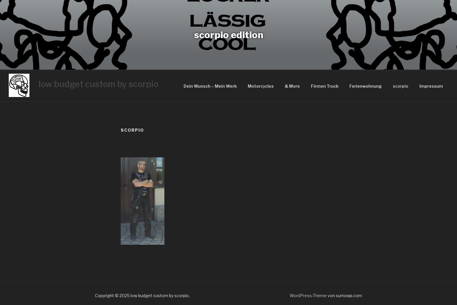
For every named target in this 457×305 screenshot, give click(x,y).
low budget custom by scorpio (98, 84)
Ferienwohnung (365, 86)
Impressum (431, 86)
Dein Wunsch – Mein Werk (210, 86)
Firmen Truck (324, 86)
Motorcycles (261, 86)
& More (292, 86)
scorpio (400, 86)
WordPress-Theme (308, 295)
